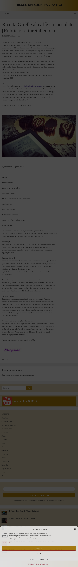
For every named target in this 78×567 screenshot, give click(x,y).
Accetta (39, 548)
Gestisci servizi (7, 542)
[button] (75, 529)
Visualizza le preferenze (39, 559)
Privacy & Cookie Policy (42, 564)
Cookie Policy (31, 564)
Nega (39, 554)
